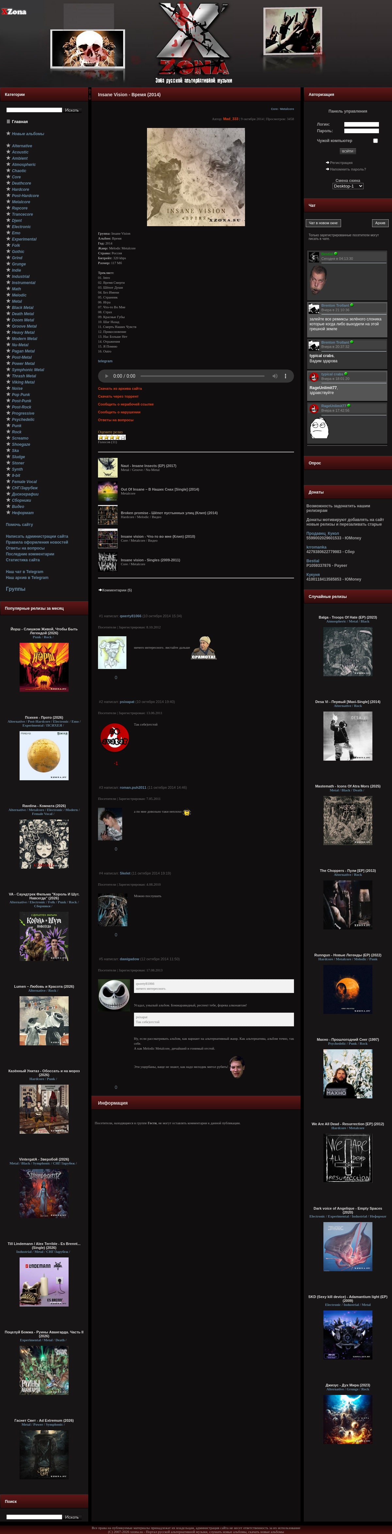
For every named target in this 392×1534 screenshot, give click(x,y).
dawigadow (129, 959)
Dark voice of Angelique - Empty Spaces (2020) (348, 1210)
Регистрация (341, 163)
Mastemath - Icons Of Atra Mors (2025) (348, 786)
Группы (15, 589)
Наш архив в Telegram (27, 577)
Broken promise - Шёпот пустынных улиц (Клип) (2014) (169, 513)
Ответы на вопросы (25, 548)
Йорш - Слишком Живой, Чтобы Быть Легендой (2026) (44, 631)
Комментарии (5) (115, 590)
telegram (105, 361)
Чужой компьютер (334, 140)
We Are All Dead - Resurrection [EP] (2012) (348, 1124)
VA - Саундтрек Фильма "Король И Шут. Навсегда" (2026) (44, 896)
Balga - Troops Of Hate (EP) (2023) (348, 617)
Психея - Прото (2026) (44, 717)
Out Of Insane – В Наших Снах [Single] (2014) (160, 489)
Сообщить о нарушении (119, 412)
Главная (20, 121)
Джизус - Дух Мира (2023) (348, 1385)
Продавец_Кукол (322, 533)
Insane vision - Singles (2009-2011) (150, 560)
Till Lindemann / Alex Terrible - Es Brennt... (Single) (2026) (44, 1246)
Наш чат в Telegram (24, 571)
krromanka (316, 547)
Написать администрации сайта (37, 536)
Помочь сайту (19, 524)
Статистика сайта (23, 560)
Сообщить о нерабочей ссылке (126, 404)
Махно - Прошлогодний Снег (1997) (348, 1039)
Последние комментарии (30, 554)
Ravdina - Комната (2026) (44, 806)
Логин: (323, 124)
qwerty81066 (130, 616)
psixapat (127, 702)
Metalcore (287, 109)
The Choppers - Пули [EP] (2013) (348, 871)
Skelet (125, 873)
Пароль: (325, 131)
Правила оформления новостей (37, 542)
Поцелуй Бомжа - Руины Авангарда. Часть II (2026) (44, 1334)
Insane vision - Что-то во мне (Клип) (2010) (158, 536)
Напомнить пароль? (348, 169)
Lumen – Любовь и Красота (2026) (44, 986)
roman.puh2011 (133, 787)
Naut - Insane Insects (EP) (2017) (148, 466)
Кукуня (313, 574)
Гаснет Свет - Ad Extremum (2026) (44, 1420)
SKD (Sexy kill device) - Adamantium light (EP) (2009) (347, 1299)
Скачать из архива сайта (120, 388)
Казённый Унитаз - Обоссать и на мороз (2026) (44, 1073)
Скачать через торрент (118, 396)
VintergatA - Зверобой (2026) (44, 1159)
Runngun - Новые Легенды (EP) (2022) (348, 955)
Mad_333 (230, 119)
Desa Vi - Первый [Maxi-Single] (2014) (347, 702)
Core (274, 109)
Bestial (312, 561)
